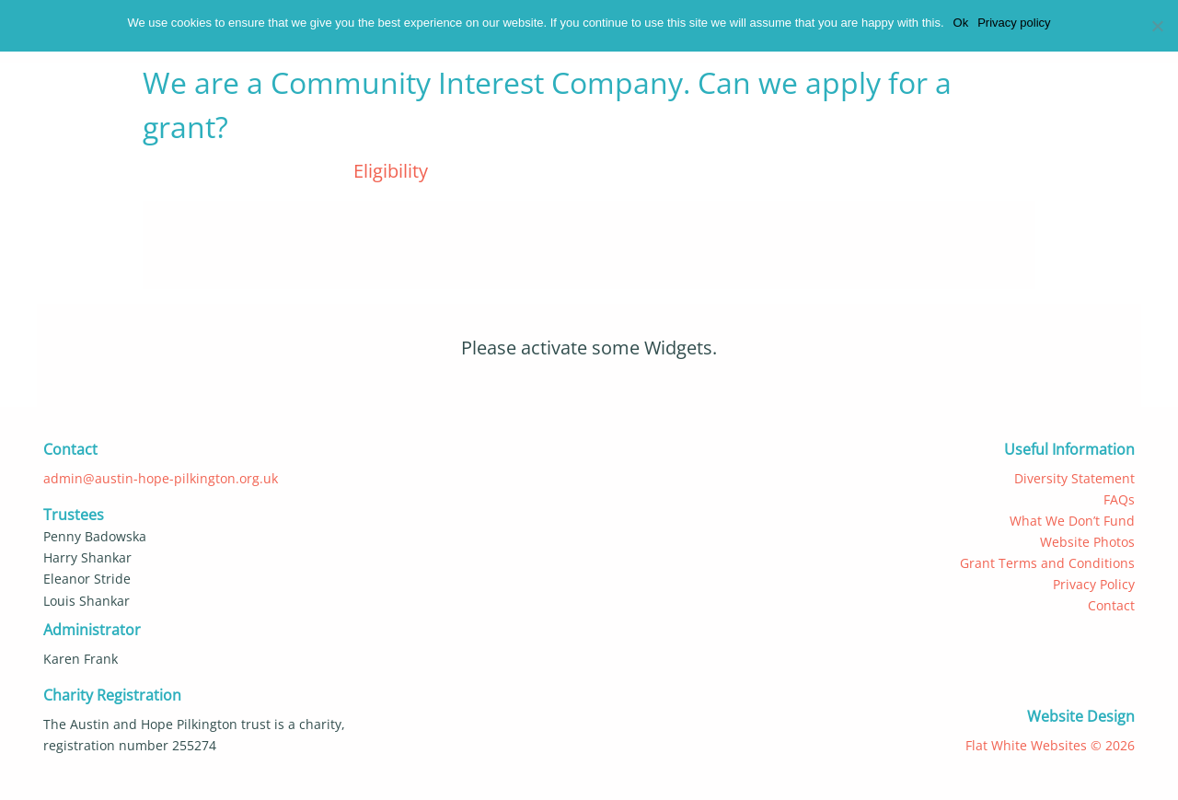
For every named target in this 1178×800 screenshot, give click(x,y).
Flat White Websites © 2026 (1050, 745)
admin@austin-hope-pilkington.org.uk (160, 478)
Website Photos (1087, 542)
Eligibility (390, 170)
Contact (1111, 605)
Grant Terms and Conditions (1047, 563)
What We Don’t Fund (1072, 520)
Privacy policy (1013, 23)
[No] (1153, 28)
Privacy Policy (1094, 584)
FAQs (1119, 499)
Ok (961, 23)
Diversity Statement (1074, 478)
